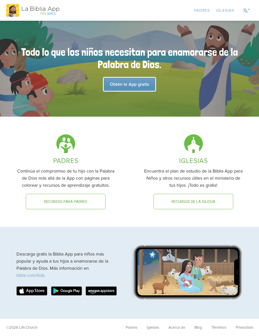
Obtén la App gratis (129, 84)
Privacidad (244, 327)
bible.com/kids (30, 275)
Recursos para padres (65, 201)
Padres (202, 10)
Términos (218, 327)
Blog (198, 327)
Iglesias (225, 10)
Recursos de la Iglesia (193, 201)
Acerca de (176, 327)
